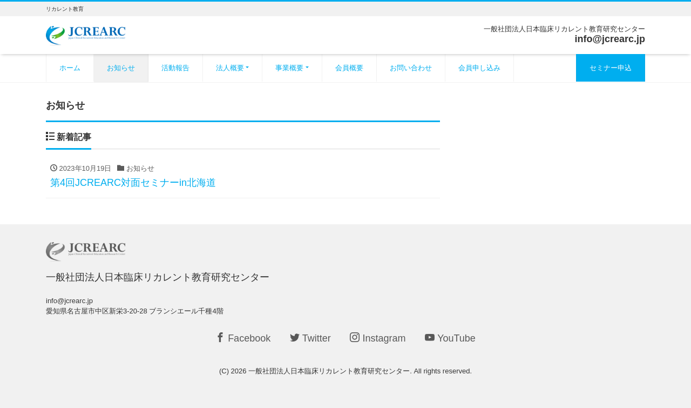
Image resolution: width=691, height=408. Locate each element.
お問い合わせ (411, 68)
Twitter (310, 338)
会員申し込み (479, 68)
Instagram (377, 338)
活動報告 (175, 68)
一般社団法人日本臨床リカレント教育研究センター (329, 371)
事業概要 (289, 68)
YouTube (450, 338)
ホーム (69, 68)
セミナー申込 (611, 68)
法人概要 (230, 68)
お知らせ (121, 68)
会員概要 (349, 68)
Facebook (242, 338)
